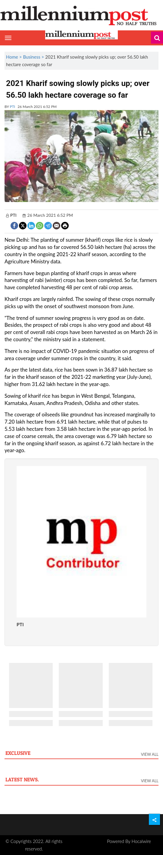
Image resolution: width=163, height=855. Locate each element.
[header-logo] (81, 15)
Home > (14, 57)
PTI (12, 106)
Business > (34, 57)
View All (149, 754)
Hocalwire (141, 841)
